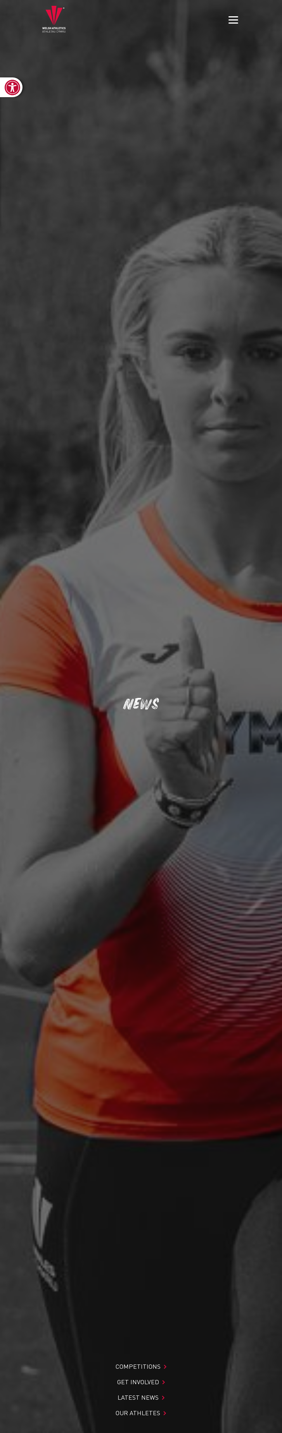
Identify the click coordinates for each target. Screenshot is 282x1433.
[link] (11, 87)
